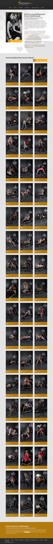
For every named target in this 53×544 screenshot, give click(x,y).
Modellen (21, 7)
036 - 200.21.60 (14, 41)
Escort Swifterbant (36, 35)
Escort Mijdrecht (29, 34)
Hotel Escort (27, 7)
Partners (45, 539)
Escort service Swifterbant (31, 46)
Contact (42, 7)
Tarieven (15, 7)
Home (10, 7)
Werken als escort (35, 7)
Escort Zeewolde (42, 35)
